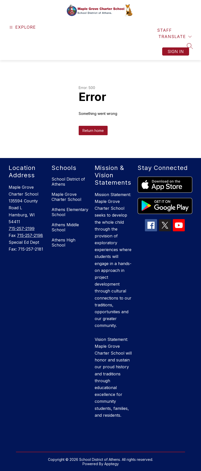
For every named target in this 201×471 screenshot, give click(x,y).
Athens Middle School (65, 227)
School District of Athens (68, 182)
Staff (164, 30)
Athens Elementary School (70, 212)
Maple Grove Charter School (66, 197)
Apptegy (111, 464)
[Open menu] (22, 27)
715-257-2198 (30, 235)
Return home (93, 130)
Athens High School (63, 242)
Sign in (176, 51)
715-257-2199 (22, 228)
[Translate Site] (175, 36)
